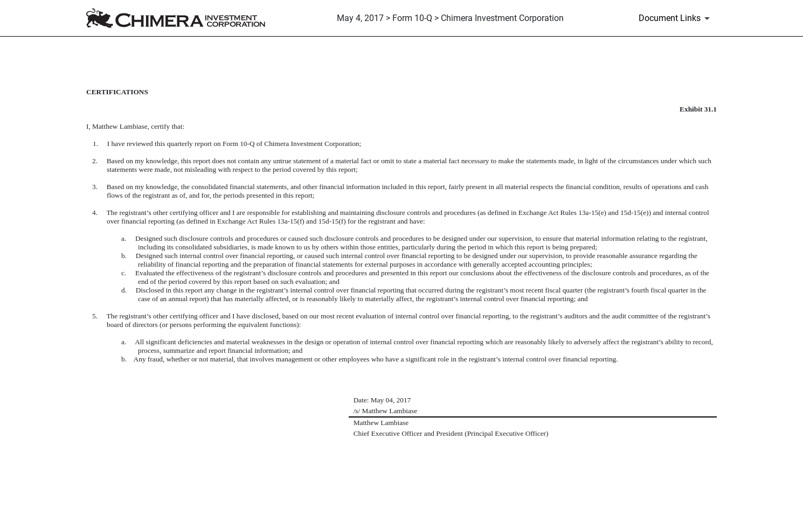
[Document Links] (676, 18)
